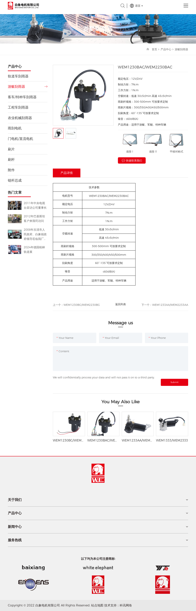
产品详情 (66, 173)
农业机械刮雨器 (20, 118)
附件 (11, 170)
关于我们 (15, 499)
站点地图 (97, 605)
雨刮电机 (15, 128)
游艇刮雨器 (181, 49)
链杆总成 (15, 180)
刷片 (11, 149)
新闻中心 (15, 526)
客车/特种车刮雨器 (22, 97)
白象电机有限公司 (23, 6)
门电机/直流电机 (20, 139)
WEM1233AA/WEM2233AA (170, 305)
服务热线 (15, 540)
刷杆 (11, 159)
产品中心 (166, 49)
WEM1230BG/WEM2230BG (82, 305)
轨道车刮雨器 (18, 76)
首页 (154, 49)
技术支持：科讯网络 (118, 605)
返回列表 (120, 304)
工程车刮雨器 (18, 107)
